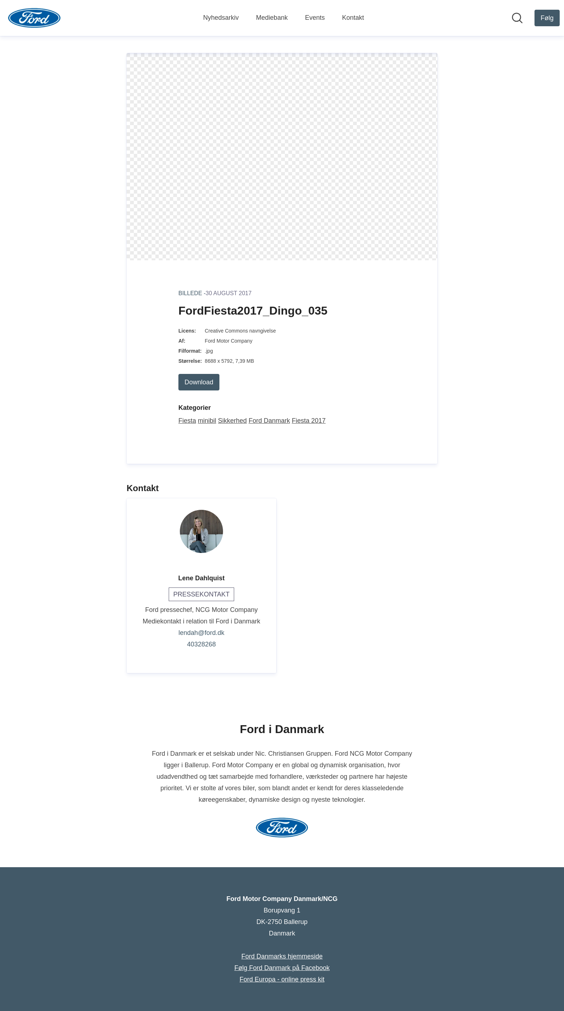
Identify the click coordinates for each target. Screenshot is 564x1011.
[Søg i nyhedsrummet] (517, 18)
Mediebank (272, 17)
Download (199, 382)
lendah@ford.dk (201, 632)
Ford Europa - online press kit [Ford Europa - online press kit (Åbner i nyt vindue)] (282, 979)
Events (315, 17)
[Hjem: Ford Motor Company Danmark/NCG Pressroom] (34, 18)
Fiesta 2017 (309, 420)
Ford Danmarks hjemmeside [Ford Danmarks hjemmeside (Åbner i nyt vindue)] (282, 956)
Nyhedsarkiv (221, 17)
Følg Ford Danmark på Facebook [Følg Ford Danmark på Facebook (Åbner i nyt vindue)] (281, 967)
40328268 (201, 644)
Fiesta (187, 420)
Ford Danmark (269, 420)
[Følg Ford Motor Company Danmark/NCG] (547, 18)
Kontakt (353, 17)
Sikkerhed (232, 420)
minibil (207, 420)
